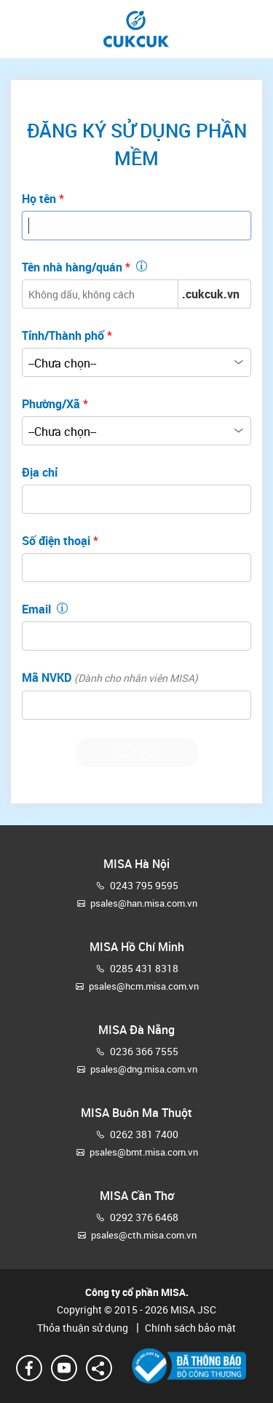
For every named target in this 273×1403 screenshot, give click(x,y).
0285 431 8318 (144, 968)
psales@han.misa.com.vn (143, 903)
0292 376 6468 (144, 1217)
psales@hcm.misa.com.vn (144, 986)
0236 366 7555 (144, 1051)
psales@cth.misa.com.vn (144, 1234)
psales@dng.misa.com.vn (143, 1069)
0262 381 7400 (144, 1134)
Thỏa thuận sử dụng (83, 1328)
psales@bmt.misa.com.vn (144, 1151)
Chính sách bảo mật (183, 1328)
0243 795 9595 (144, 885)
